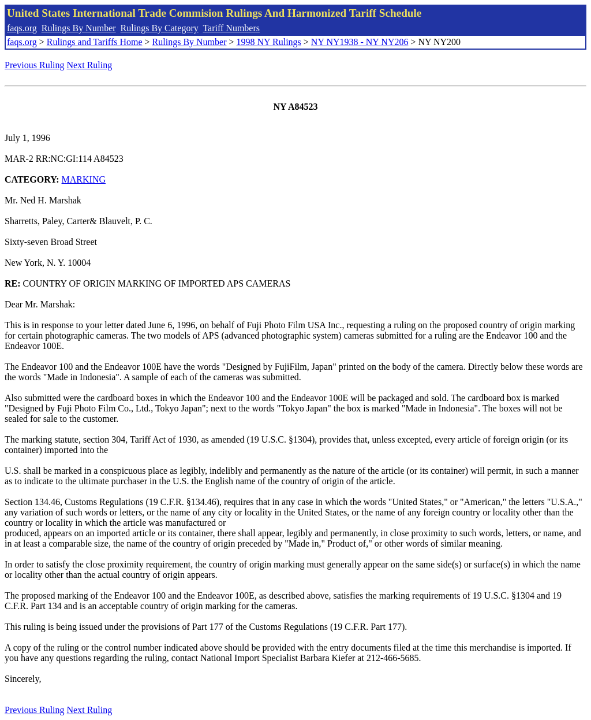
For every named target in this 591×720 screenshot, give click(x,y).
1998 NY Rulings (269, 42)
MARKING (84, 179)
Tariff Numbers (231, 28)
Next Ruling (90, 65)
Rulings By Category (160, 28)
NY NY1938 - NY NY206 (360, 42)
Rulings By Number (79, 28)
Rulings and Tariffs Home (95, 42)
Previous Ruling (35, 65)
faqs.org (22, 28)
